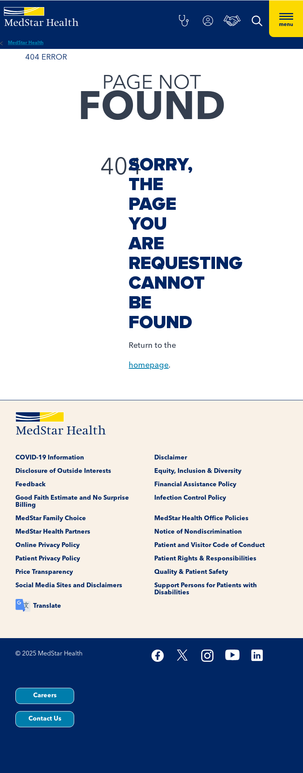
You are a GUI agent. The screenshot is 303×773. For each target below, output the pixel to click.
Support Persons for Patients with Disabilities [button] (205, 589)
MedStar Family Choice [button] (50, 518)
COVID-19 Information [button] (49, 458)
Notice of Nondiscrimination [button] (198, 532)
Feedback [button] (30, 485)
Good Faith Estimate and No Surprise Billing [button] (72, 501)
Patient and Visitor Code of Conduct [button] (209, 545)
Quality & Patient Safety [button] (191, 572)
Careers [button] (45, 696)
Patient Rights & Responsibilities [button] (205, 559)
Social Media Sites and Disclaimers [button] (68, 586)
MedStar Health (25, 43)
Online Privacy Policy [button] (47, 545)
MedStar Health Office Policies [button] (201, 518)
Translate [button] (47, 606)
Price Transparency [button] (44, 572)
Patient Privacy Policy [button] (47, 559)
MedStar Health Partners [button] (52, 532)
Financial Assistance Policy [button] (195, 485)
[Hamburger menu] (286, 18)
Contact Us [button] (45, 719)
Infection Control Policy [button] (190, 498)
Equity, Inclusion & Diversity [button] (197, 471)
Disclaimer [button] (170, 458)
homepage (148, 366)
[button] (183, 21)
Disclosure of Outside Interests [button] (63, 471)
